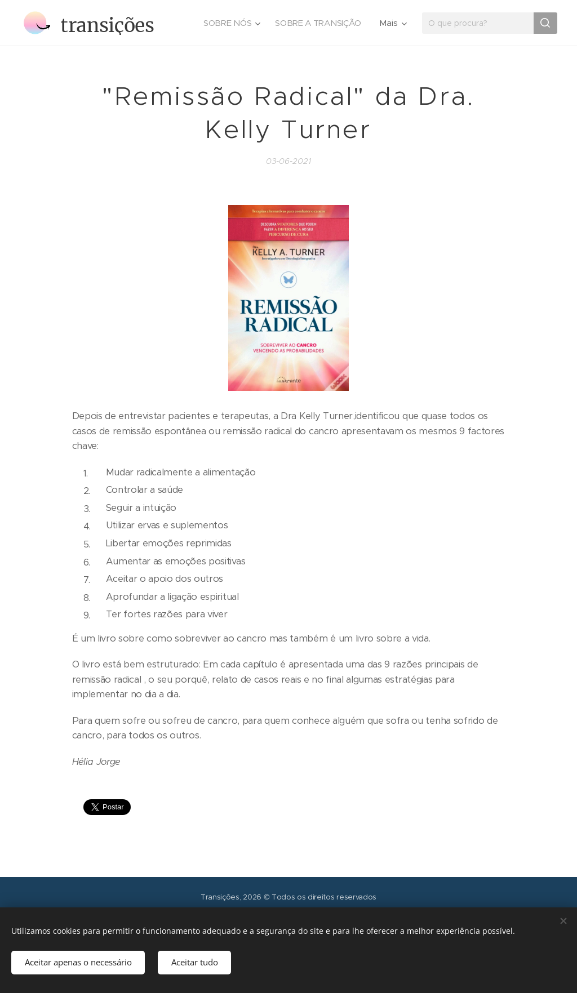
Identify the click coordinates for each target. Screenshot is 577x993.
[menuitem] (229, 23)
